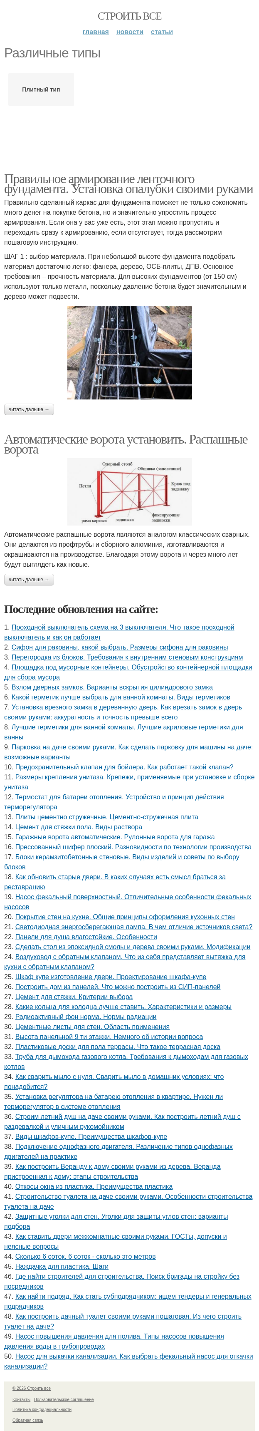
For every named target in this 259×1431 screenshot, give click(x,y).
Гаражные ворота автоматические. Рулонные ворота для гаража (115, 837)
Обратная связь (27, 1420)
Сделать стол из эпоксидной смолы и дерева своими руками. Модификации (133, 946)
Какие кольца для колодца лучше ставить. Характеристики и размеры (123, 1006)
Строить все (129, 16)
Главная (96, 31)
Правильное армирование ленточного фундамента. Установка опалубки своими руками (128, 183)
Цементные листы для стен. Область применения (92, 1026)
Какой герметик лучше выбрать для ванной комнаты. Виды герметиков (121, 697)
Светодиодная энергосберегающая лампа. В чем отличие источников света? (134, 926)
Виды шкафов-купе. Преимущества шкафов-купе (91, 1136)
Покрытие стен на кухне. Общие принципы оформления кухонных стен (125, 916)
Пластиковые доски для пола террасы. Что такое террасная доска (118, 1046)
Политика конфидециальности (42, 1409)
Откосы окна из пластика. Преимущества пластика (94, 1186)
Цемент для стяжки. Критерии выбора (74, 996)
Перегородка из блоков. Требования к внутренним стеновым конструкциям (127, 657)
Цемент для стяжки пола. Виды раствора (78, 827)
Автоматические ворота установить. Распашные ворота (125, 444)
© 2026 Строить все (31, 1388)
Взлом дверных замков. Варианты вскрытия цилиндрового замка (112, 687)
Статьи (162, 31)
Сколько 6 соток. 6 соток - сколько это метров (85, 1256)
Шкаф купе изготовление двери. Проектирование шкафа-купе (111, 976)
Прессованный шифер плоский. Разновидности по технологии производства (133, 847)
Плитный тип (41, 89)
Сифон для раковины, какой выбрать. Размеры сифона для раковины (120, 647)
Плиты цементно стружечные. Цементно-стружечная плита (106, 817)
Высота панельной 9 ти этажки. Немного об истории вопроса (109, 1036)
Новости (129, 31)
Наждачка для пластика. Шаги (62, 1266)
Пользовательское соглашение (64, 1399)
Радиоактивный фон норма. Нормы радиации (86, 1016)
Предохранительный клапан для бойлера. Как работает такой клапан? (124, 767)
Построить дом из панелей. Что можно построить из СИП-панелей (118, 986)
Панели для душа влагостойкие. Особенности (86, 936)
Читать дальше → (29, 409)
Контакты (21, 1399)
